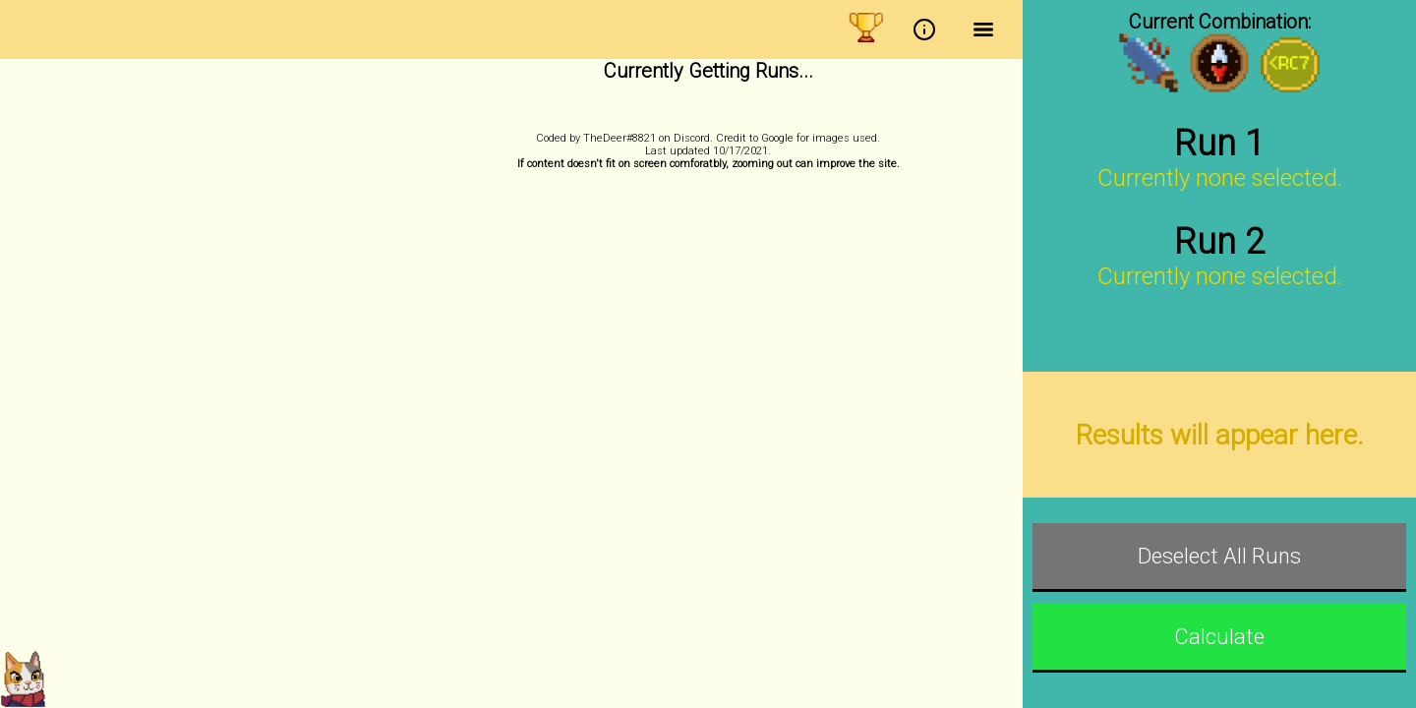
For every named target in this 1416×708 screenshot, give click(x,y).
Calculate (1219, 636)
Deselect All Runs (1219, 556)
